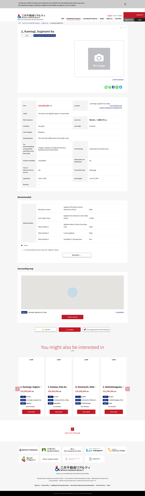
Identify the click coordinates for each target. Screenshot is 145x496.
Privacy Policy (45, 485)
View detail (31, 412)
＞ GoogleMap (119, 312)
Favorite (45, 329)
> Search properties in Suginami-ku (110, 108)
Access (108, 485)
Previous (17, 389)
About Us (37, 485)
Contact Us (139, 15)
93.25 (92, 120)
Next (127, 389)
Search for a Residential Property (31, 23)
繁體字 (120, 16)
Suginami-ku (44, 23)
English (109, 16)
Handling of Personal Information (60, 485)
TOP (62, 19)
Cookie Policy (80, 3)
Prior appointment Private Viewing (96, 329)
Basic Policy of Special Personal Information (82, 485)
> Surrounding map (115, 106)
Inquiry (69, 330)
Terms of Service (100, 485)
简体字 (115, 16)
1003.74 (101, 120)
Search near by (72, 317)
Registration (129, 20)
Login (139, 20)
